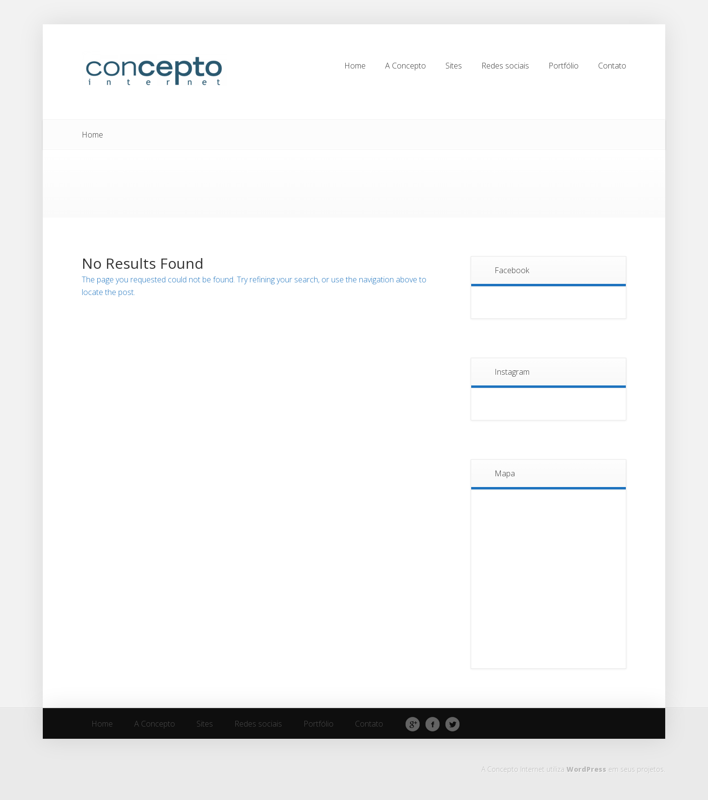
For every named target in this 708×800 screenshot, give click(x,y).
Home (92, 134)
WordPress (586, 769)
